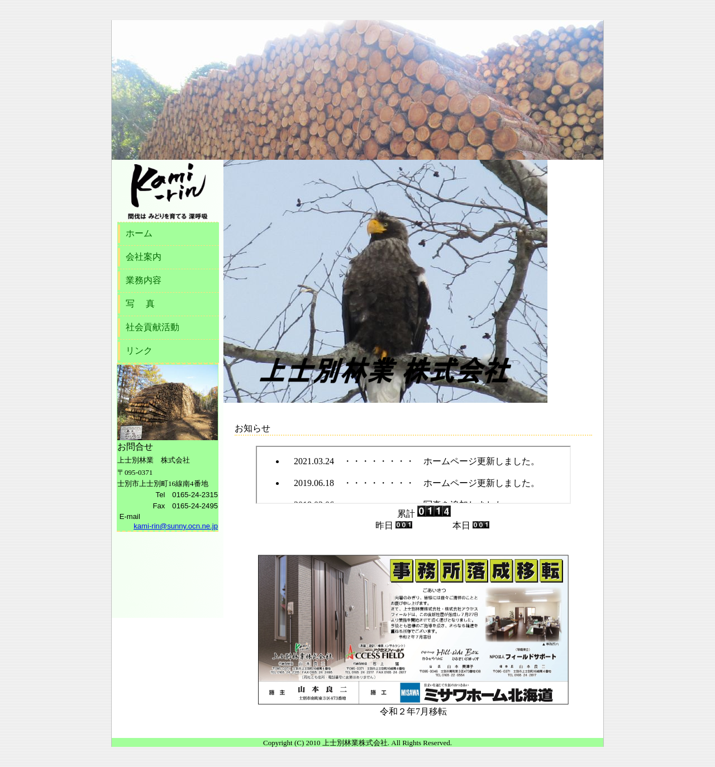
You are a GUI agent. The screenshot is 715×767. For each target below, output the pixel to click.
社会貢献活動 (152, 327)
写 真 (140, 303)
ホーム (139, 233)
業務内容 (143, 280)
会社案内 (143, 256)
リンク (139, 350)
